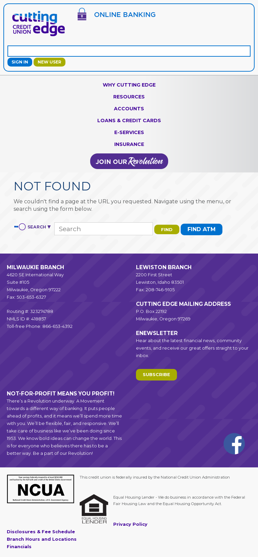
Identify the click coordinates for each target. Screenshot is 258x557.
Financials (19, 546)
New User (49, 61)
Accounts (129, 109)
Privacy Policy (130, 524)
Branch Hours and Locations (42, 539)
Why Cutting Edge (129, 85)
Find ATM (201, 229)
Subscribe (156, 374)
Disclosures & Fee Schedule (41, 531)
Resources (129, 97)
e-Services (129, 132)
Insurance (129, 144)
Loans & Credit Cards (129, 120)
